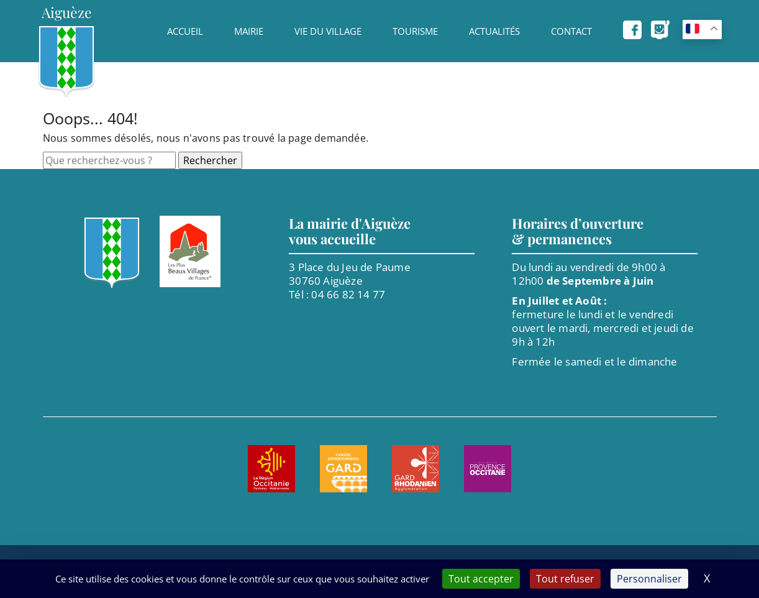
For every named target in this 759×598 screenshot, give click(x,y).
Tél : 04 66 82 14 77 (337, 294)
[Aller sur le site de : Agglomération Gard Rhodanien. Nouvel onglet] (415, 468)
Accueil (185, 31)
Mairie (248, 31)
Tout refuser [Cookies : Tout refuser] (565, 579)
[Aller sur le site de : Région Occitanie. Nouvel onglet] (271, 468)
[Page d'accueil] (66, 49)
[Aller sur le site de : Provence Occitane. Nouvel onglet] (487, 468)
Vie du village (327, 31)
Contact (571, 31)
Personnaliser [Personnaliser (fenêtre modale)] (649, 579)
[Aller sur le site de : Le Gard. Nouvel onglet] (343, 468)
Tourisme (415, 31)
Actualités (494, 31)
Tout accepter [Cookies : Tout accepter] (481, 579)
